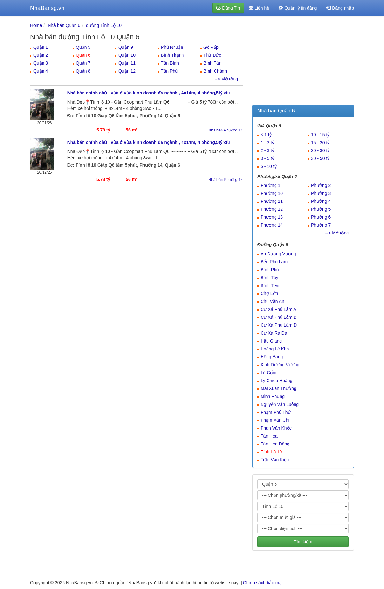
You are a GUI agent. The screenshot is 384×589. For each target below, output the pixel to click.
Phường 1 (270, 185)
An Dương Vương (278, 253)
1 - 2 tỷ (267, 142)
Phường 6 (321, 217)
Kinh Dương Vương (280, 364)
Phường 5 (321, 209)
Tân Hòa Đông (275, 443)
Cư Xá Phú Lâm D (279, 325)
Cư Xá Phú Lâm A (278, 309)
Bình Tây (269, 277)
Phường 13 (272, 217)
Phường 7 (321, 224)
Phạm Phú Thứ (276, 412)
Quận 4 (40, 71)
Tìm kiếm (303, 541)
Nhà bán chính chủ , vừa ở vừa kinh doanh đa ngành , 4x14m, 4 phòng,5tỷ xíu (148, 92)
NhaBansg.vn (47, 8)
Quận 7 (83, 63)
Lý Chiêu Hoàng (276, 380)
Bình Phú (270, 269)
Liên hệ (259, 7)
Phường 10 (272, 193)
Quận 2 (40, 55)
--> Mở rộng (226, 78)
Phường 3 (321, 193)
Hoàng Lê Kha (275, 348)
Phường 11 (272, 201)
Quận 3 (40, 63)
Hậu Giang (271, 340)
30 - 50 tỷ (320, 158)
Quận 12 (127, 71)
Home (36, 25)
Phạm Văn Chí (275, 420)
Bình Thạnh (172, 55)
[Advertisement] (303, 61)
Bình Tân (212, 63)
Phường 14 (272, 224)
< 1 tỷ (266, 134)
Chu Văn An (272, 301)
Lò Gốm (268, 372)
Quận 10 (127, 55)
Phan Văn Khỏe (276, 428)
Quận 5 (83, 47)
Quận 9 (125, 47)
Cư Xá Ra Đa (274, 333)
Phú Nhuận (172, 47)
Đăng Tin (228, 7)
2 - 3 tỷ (267, 150)
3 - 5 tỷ (267, 158)
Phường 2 (321, 185)
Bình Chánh (215, 71)
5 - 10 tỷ (269, 166)
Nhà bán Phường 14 (226, 130)
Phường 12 (272, 209)
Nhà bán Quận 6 (64, 25)
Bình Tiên (270, 285)
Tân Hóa (269, 436)
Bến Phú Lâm (274, 261)
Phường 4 (321, 201)
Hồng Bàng (272, 356)
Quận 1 (40, 47)
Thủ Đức (212, 55)
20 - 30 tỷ (320, 150)
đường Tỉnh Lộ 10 (104, 25)
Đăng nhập (340, 7)
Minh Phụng (273, 396)
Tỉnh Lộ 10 (271, 451)
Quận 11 (127, 63)
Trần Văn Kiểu (275, 459)
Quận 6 (83, 55)
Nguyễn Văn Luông (280, 404)
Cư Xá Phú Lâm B (278, 317)
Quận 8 (83, 71)
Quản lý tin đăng (298, 7)
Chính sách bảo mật (263, 582)
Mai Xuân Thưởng (278, 388)
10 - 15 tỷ (320, 134)
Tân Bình (170, 63)
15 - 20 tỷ (320, 142)
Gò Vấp (211, 47)
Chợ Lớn (269, 293)
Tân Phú (169, 71)
